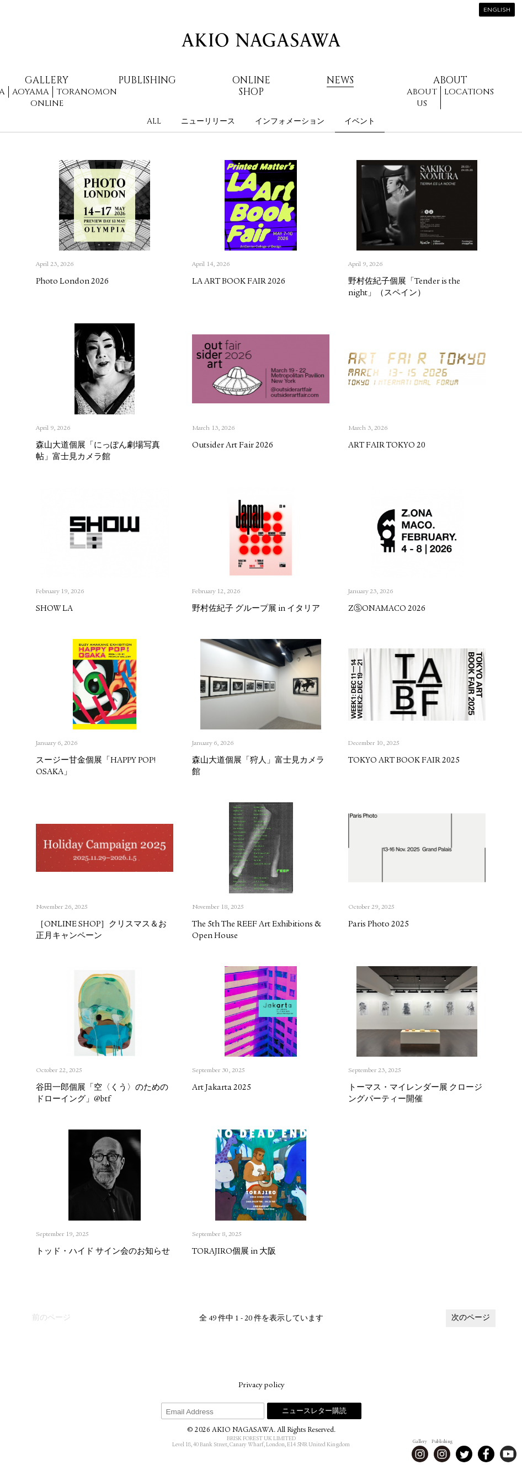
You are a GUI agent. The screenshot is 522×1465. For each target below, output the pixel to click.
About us (422, 97)
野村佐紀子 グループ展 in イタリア (256, 609)
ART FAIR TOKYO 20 (386, 445)
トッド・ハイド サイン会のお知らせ (103, 1252)
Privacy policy (261, 1385)
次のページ (470, 1318)
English (496, 10)
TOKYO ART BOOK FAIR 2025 (404, 761)
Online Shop (251, 86)
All (154, 121)
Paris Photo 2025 (378, 924)
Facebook (486, 1454)
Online (46, 103)
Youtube (508, 1454)
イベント (359, 121)
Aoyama (30, 92)
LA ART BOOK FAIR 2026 (238, 282)
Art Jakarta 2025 (221, 1088)
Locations (469, 92)
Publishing (147, 80)
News (340, 80)
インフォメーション (289, 121)
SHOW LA (54, 609)
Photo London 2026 (72, 282)
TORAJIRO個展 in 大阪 (234, 1252)
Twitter (464, 1454)
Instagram (420, 1454)
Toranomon (86, 92)
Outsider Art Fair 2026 (232, 445)
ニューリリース (208, 121)
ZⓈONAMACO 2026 (386, 609)
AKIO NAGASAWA (261, 40)
